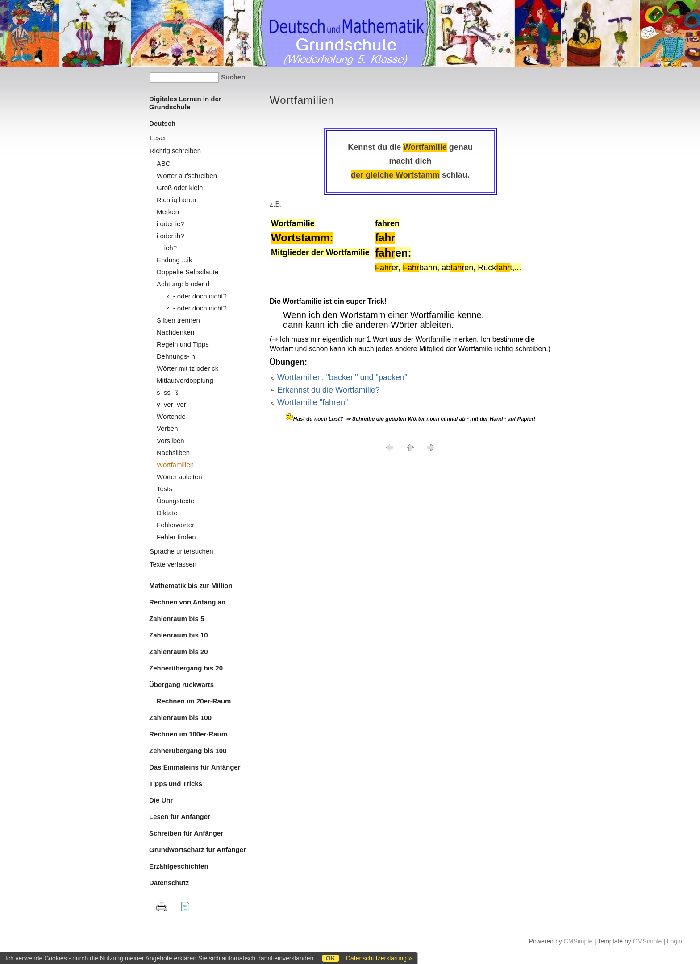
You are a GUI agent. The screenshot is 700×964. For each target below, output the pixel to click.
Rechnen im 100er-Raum (188, 734)
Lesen (159, 137)
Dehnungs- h (176, 356)
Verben (167, 428)
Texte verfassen (173, 564)
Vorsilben (170, 440)
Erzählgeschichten (178, 866)
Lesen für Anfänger (179, 816)
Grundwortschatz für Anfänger (197, 849)
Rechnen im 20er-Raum (190, 701)
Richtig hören (176, 199)
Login (674, 941)
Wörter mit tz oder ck (187, 368)
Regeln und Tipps (183, 344)
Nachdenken (175, 332)
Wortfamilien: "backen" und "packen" (342, 377)
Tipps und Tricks (175, 783)
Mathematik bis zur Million (191, 585)
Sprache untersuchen (181, 551)
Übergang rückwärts (181, 684)
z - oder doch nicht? (192, 308)
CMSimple (578, 941)
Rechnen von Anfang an (187, 602)
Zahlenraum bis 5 (176, 618)
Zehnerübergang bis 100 (187, 750)
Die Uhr (161, 800)
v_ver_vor (171, 404)
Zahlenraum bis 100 (180, 717)
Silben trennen (178, 320)
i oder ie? (170, 224)
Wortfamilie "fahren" (312, 402)
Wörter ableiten (179, 476)
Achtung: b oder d (183, 284)
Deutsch (162, 123)
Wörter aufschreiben (187, 175)
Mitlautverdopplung (185, 380)
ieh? (167, 248)
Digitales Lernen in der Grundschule (185, 103)
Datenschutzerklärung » (379, 958)
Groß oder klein (180, 187)
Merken (168, 211)
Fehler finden (176, 537)
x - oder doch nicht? (192, 296)
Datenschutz (169, 882)
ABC (164, 163)
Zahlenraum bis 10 (178, 635)
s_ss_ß (167, 392)
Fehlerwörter (175, 525)
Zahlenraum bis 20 (178, 651)
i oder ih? (170, 236)
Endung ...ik (174, 260)
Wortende (171, 416)
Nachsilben (173, 452)
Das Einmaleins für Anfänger (195, 767)
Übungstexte (175, 501)
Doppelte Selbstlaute (187, 272)
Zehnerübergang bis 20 (186, 668)
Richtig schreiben (175, 150)
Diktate (167, 513)
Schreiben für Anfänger (186, 833)
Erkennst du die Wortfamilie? (328, 389)
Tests (164, 488)
